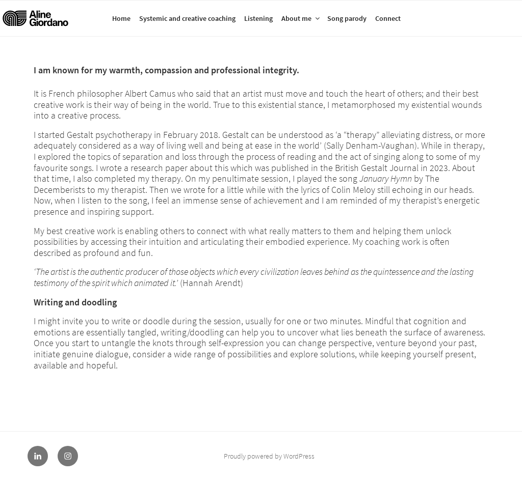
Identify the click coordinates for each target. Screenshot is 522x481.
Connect (388, 18)
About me (301, 18)
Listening (258, 18)
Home (121, 18)
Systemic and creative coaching (187, 18)
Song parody (347, 18)
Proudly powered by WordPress (269, 456)
